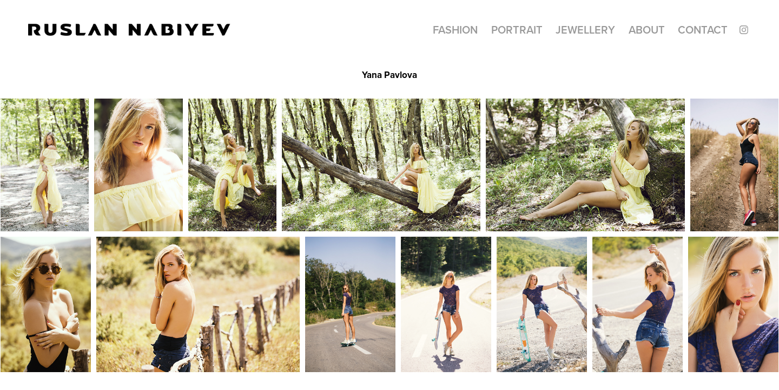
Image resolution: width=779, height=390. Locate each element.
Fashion (455, 29)
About (647, 29)
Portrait (517, 29)
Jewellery (585, 29)
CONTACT (703, 29)
